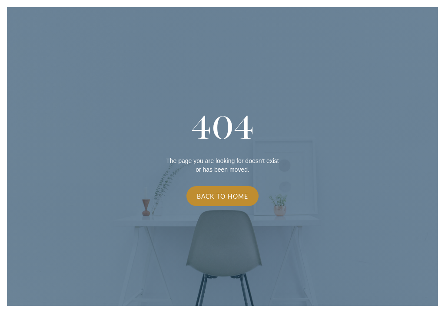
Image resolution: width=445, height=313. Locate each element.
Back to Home (222, 196)
